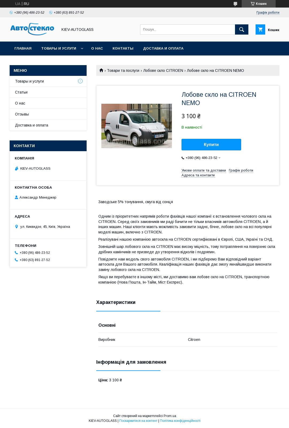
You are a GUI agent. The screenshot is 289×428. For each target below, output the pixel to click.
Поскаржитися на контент (138, 421)
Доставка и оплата (163, 48)
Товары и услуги (58, 48)
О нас (97, 48)
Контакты (123, 48)
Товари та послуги (123, 70)
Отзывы (22, 114)
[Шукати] (241, 29)
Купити (211, 144)
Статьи (21, 92)
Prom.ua (170, 416)
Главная (23, 48)
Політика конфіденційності (180, 421)
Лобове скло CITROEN (163, 70)
